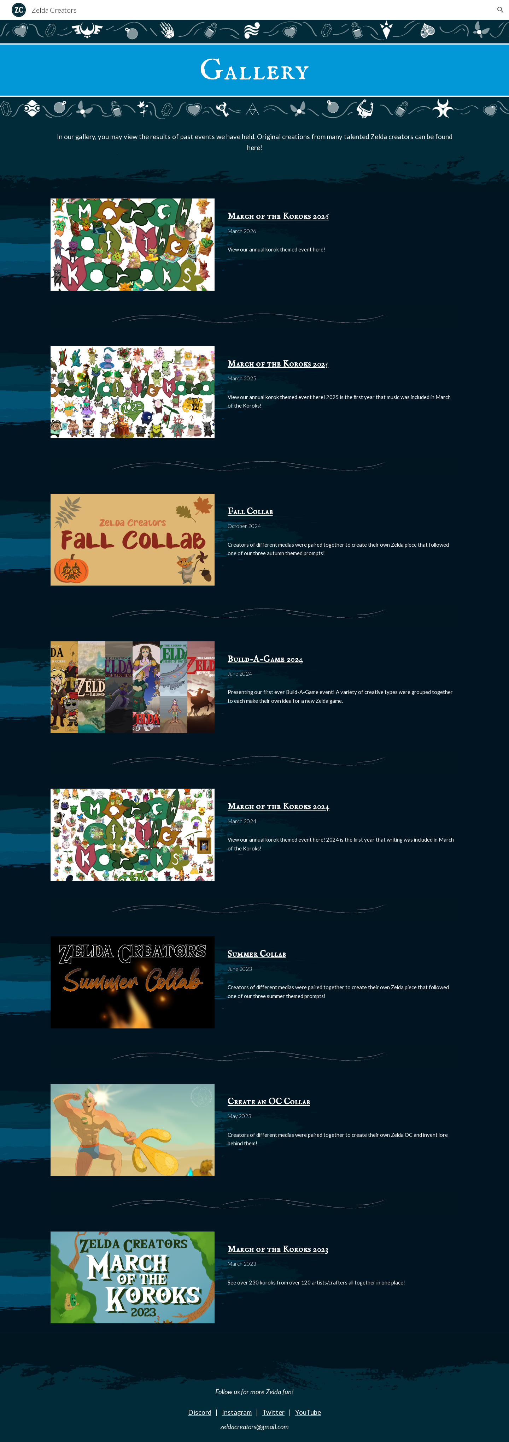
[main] (254, 69)
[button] (500, 9)
